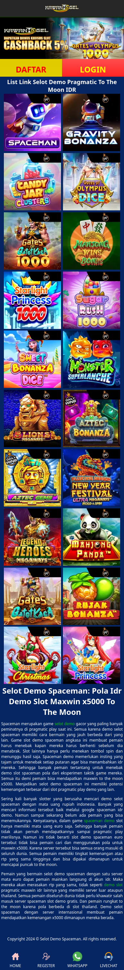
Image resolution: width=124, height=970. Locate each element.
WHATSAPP (77, 960)
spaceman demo (99, 820)
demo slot (113, 885)
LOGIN (93, 69)
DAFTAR (31, 69)
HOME (15, 960)
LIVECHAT (108, 960)
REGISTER (46, 960)
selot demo (65, 723)
